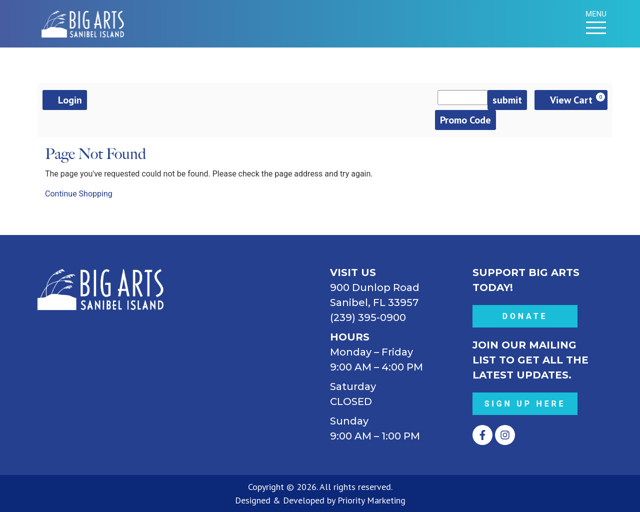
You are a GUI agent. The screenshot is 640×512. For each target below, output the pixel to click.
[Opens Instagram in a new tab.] (505, 435)
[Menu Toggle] (596, 28)
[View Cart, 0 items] (571, 100)
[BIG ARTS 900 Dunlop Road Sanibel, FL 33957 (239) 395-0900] (249, 340)
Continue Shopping (78, 193)
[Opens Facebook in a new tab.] (482, 435)
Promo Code (465, 120)
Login (65, 100)
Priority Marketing (372, 500)
